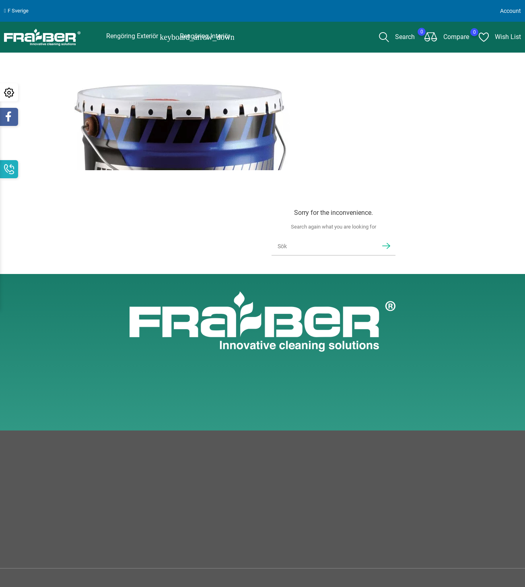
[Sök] (323, 244)
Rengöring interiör (205, 34)
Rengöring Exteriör (137, 35)
